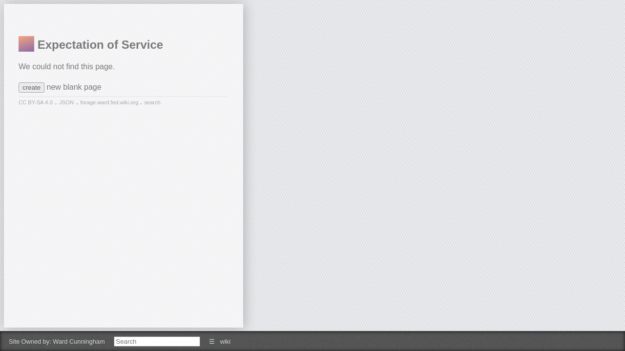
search (152, 102)
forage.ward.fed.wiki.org (110, 102)
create (31, 87)
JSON (66, 102)
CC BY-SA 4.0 (36, 102)
